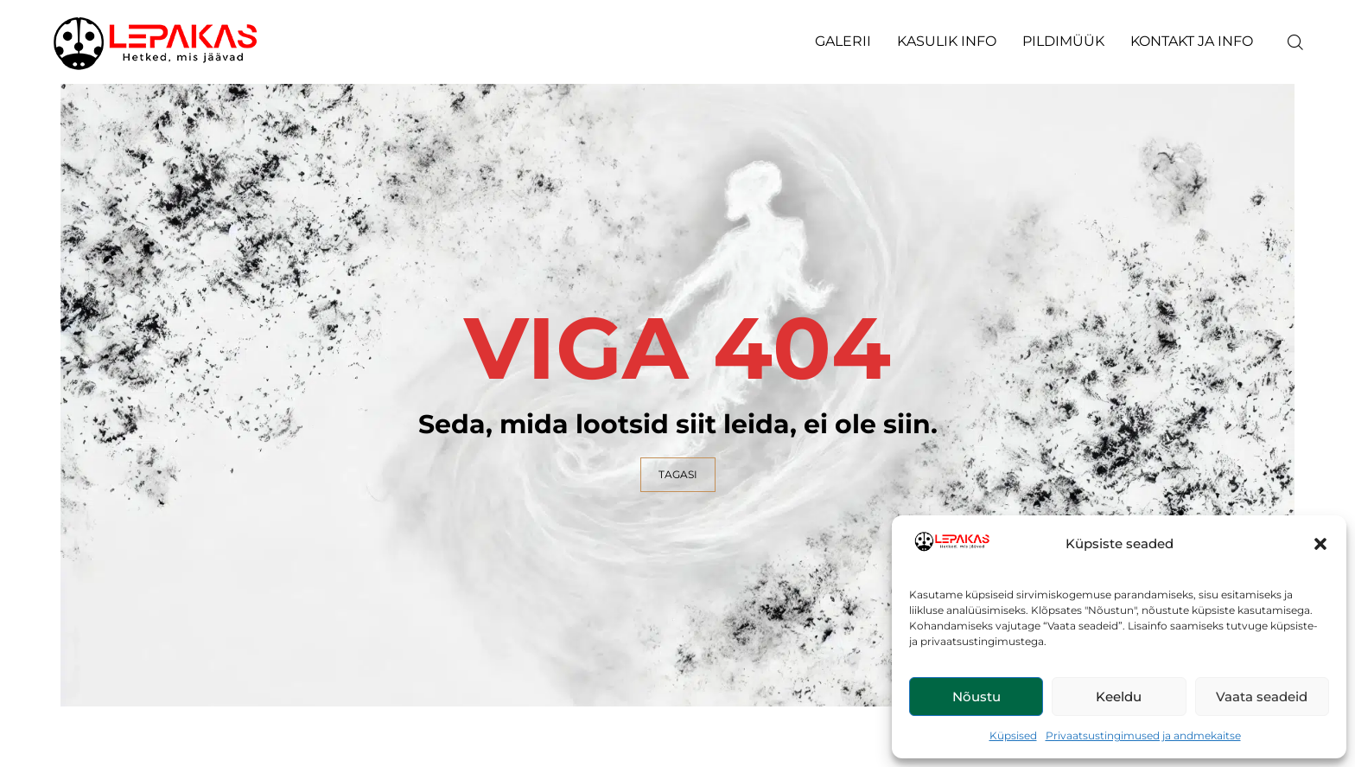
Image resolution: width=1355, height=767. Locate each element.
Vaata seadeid (1261, 696)
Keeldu (1119, 696)
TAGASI (677, 474)
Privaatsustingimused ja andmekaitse (1143, 735)
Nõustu (976, 696)
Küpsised (1013, 735)
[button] (1320, 544)
